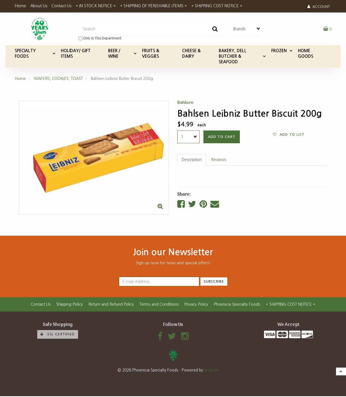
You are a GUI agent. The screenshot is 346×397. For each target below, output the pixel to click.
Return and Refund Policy (110, 305)
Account (318, 6)
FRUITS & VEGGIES (150, 54)
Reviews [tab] (218, 160)
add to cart (221, 137)
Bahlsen (185, 103)
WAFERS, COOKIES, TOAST (59, 79)
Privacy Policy (196, 305)
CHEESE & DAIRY (191, 54)
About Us (38, 6)
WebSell (211, 371)
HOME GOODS (305, 54)
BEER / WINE (114, 54)
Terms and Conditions (158, 305)
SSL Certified (58, 335)
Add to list (289, 135)
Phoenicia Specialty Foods (236, 305)
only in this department (100, 39)
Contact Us (61, 6)
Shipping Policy (68, 305)
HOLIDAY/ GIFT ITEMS (76, 54)
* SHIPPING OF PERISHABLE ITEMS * (153, 6)
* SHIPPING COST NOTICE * (216, 6)
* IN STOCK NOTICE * (96, 6)
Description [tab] (192, 160)
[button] (327, 29)
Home (20, 6)
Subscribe (214, 282)
